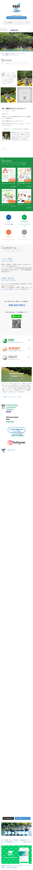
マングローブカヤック (20, 53)
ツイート (4, 149)
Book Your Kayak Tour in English (16, 17)
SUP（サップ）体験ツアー (21, 383)
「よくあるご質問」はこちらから (12, 289)
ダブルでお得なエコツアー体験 (14, 392)
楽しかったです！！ (7, 204)
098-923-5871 (14, 30)
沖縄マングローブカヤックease (12, 397)
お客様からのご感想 (9, 53)
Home (2, 53)
